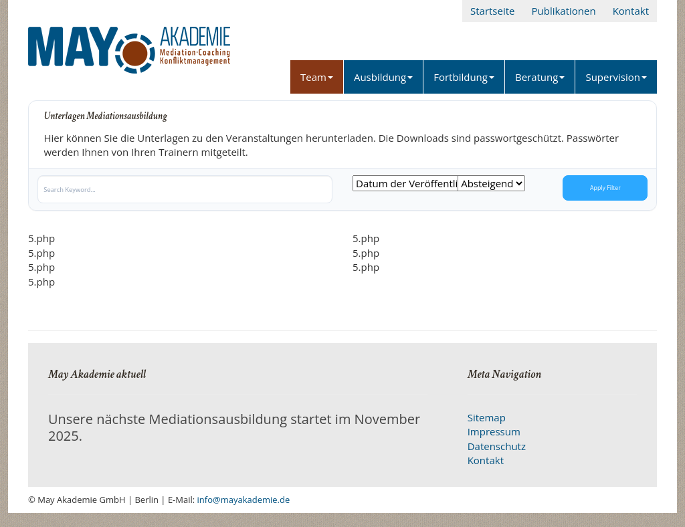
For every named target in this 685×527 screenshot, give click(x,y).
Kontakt (631, 10)
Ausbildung (383, 77)
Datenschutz (497, 446)
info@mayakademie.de (243, 500)
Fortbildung (463, 77)
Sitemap (487, 417)
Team (316, 77)
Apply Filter (605, 188)
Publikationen (563, 10)
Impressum (494, 431)
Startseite (492, 10)
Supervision (616, 77)
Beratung (540, 77)
